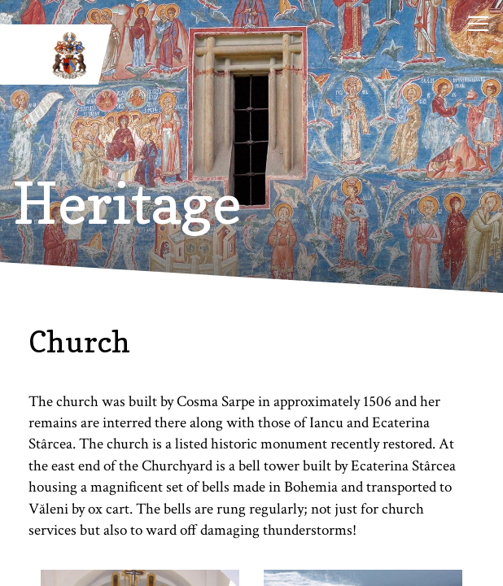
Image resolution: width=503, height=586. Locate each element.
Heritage (127, 203)
